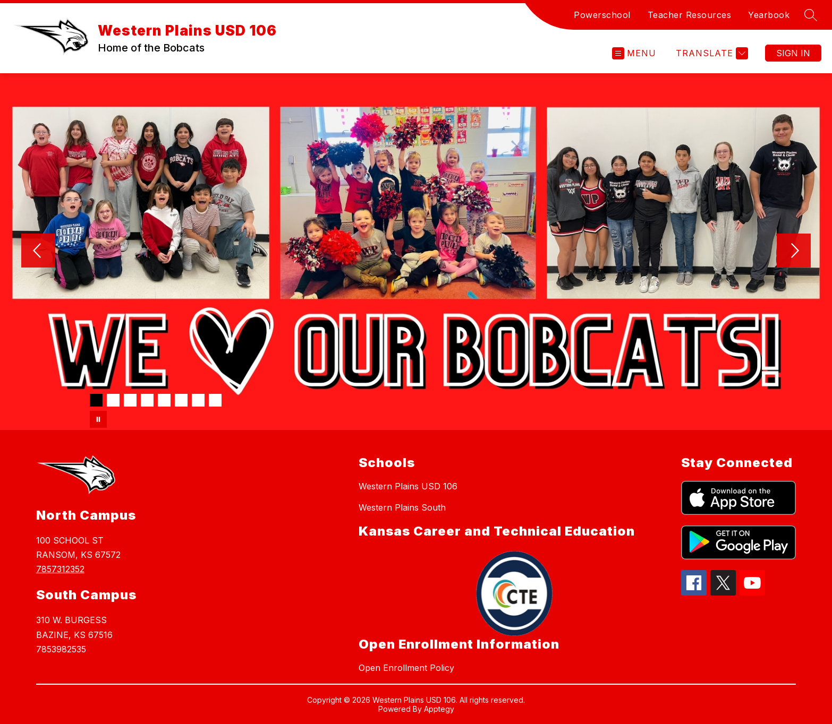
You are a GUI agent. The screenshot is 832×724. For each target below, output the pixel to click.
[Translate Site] (710, 53)
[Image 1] (96, 400)
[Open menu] (634, 53)
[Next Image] (794, 252)
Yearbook (768, 15)
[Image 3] (130, 400)
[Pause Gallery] (98, 419)
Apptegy (439, 708)
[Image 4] (147, 400)
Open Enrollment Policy (406, 667)
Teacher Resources (690, 15)
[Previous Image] (38, 252)
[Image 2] (113, 400)
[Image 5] (164, 400)
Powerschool (602, 15)
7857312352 (60, 569)
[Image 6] (181, 400)
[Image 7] (198, 400)
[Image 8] (215, 400)
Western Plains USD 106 (408, 486)
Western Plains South (402, 507)
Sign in (793, 53)
